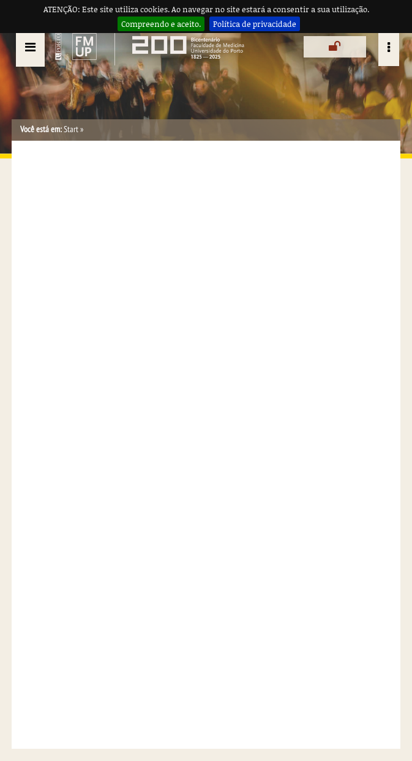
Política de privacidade (254, 23)
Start (71, 129)
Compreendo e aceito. (161, 23)
